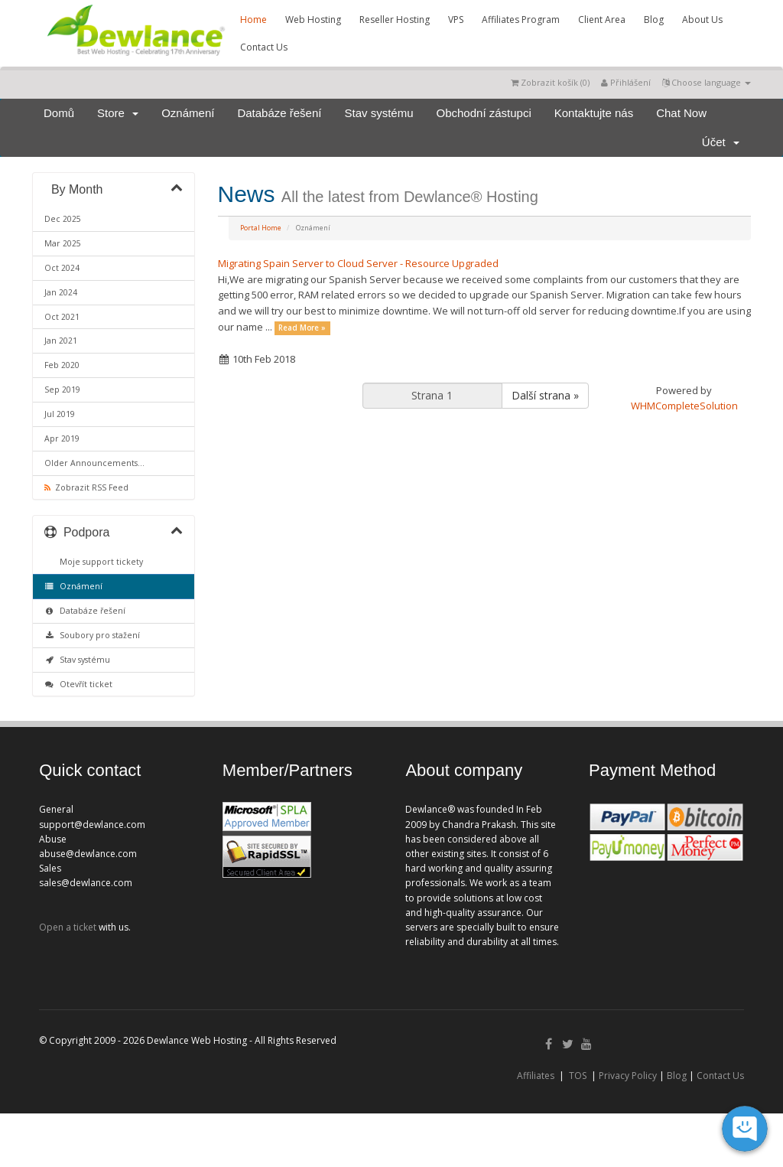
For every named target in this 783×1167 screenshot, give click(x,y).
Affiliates (535, 1075)
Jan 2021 (60, 340)
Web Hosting (313, 19)
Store (117, 112)
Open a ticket (67, 927)
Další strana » (545, 395)
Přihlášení (626, 82)
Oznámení (187, 112)
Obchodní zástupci (484, 112)
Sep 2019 (62, 389)
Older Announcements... (94, 463)
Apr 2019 (62, 438)
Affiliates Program (521, 19)
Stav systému (378, 112)
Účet (720, 141)
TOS (577, 1075)
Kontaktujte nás (593, 112)
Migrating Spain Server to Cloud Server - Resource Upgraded (358, 263)
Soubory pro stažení (92, 635)
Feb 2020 (62, 365)
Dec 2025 (62, 219)
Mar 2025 (62, 243)
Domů (59, 112)
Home (253, 19)
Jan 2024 (60, 292)
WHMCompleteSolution (684, 405)
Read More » (302, 328)
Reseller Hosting (394, 19)
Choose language (706, 82)
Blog (654, 19)
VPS (455, 19)
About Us (702, 19)
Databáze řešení (279, 112)
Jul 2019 (59, 414)
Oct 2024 (62, 267)
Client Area (601, 19)
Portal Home (260, 228)
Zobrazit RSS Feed (86, 487)
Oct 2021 (62, 316)
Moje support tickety (99, 561)
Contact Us (264, 47)
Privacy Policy (628, 1075)
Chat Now (681, 112)
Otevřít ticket (78, 684)
